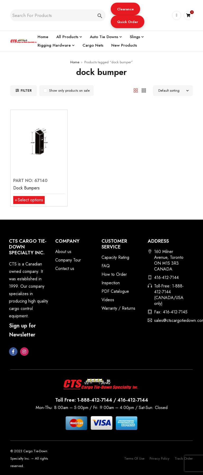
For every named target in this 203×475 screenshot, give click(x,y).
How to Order (114, 274)
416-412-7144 (166, 277)
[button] (125, 9)
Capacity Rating (115, 257)
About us (63, 251)
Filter (26, 90)
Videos (108, 300)
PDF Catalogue (115, 291)
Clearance (125, 9)
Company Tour (68, 260)
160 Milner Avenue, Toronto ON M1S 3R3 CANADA (168, 260)
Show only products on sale (69, 90)
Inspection (111, 283)
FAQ (106, 266)
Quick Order (127, 21)
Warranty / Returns (118, 308)
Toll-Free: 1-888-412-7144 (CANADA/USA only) (169, 295)
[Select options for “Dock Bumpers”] (29, 200)
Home (74, 62)
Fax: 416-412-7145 (170, 312)
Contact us (64, 268)
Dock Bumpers (26, 188)
